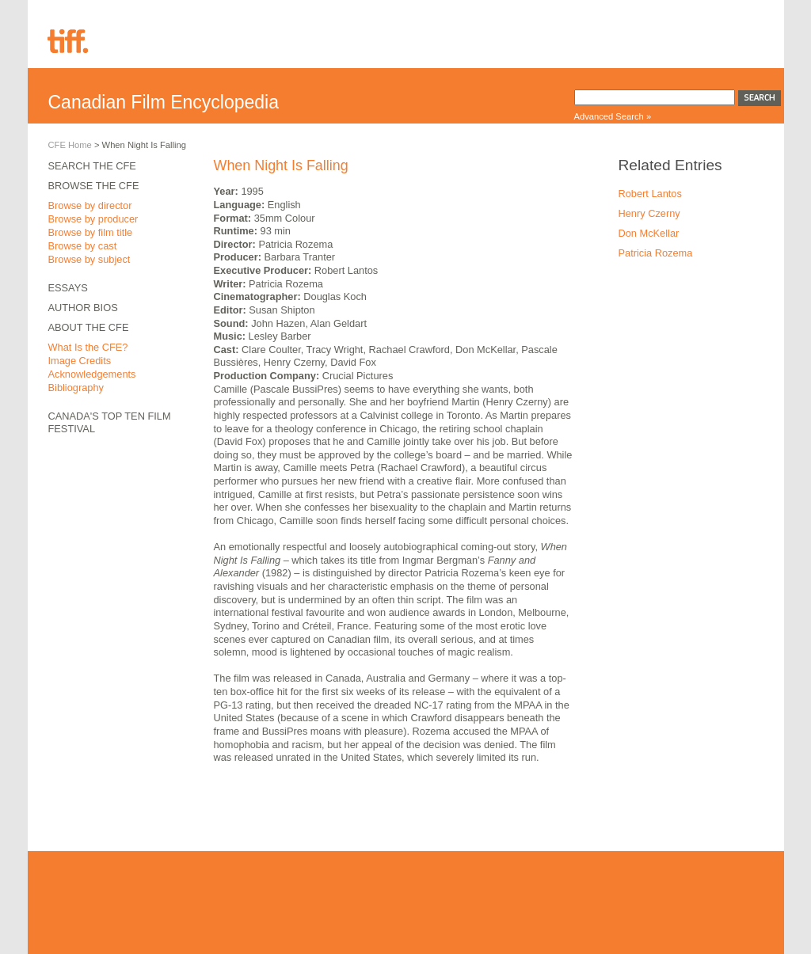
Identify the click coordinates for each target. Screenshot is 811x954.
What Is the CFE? (88, 347)
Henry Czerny (649, 213)
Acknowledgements (92, 374)
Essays (68, 288)
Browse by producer (93, 219)
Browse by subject (89, 259)
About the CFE (88, 327)
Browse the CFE (93, 186)
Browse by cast (82, 246)
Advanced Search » (613, 116)
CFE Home (70, 145)
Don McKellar (649, 233)
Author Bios (83, 308)
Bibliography (76, 387)
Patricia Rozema (656, 253)
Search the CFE (92, 166)
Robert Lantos (650, 194)
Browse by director (90, 205)
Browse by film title (90, 232)
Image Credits (80, 361)
